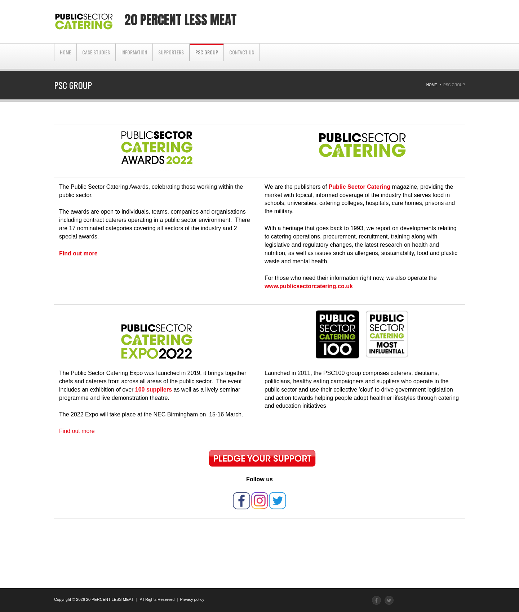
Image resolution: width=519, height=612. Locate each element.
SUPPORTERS (171, 56)
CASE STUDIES (96, 56)
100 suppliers (153, 390)
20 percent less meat (180, 19)
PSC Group (206, 56)
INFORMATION (134, 56)
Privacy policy (192, 599)
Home (65, 56)
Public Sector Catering (360, 187)
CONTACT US (241, 56)
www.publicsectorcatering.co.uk (309, 286)
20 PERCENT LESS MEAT (109, 599)
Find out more (77, 431)
